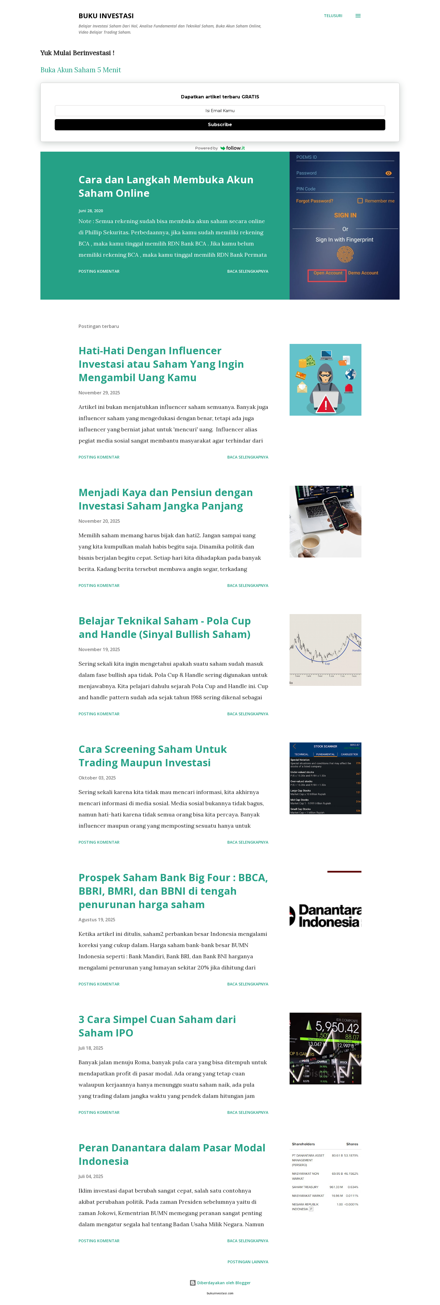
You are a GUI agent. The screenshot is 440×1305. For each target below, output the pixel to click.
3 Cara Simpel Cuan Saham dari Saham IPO (157, 1025)
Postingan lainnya (248, 1261)
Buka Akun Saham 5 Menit (80, 70)
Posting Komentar (99, 271)
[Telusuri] (333, 15)
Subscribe (220, 124)
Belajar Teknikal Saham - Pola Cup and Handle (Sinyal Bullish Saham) (165, 626)
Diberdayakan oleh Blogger (220, 1282)
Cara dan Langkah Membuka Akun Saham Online (166, 186)
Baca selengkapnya (247, 271)
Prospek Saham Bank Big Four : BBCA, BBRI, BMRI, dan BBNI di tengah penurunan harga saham (173, 890)
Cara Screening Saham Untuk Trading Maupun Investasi (153, 755)
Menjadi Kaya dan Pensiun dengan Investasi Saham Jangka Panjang (166, 498)
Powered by (220, 148)
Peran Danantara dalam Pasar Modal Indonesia (172, 1153)
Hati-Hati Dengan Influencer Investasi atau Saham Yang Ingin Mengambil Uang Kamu (161, 363)
